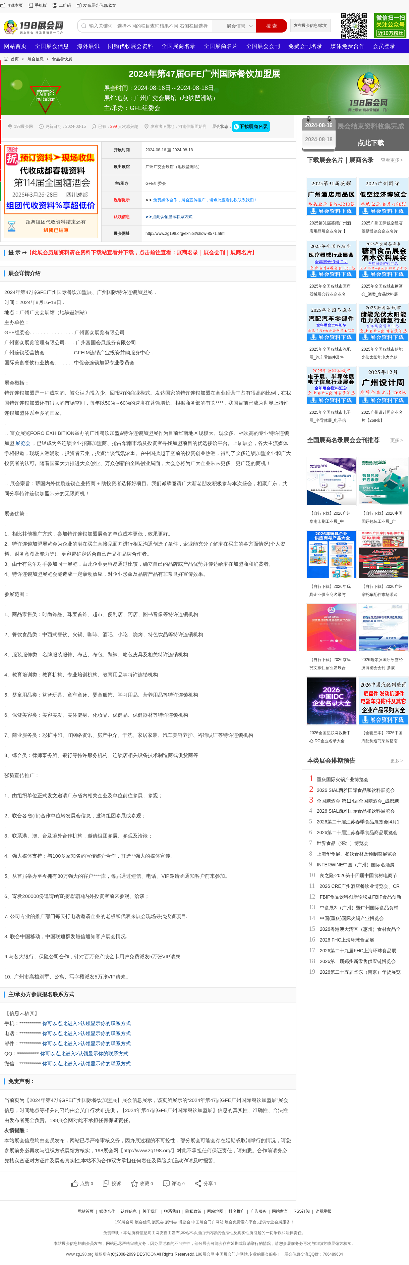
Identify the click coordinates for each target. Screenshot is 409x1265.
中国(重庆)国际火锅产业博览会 (352, 918)
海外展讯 (88, 46)
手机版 (41, 5)
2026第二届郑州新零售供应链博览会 (358, 961)
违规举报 (323, 1211)
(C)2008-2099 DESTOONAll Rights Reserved (151, 1254)
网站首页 (15, 46)
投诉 (116, 1183)
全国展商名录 (179, 46)
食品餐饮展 (62, 59)
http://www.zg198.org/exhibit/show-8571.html (185, 233)
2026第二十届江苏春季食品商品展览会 (357, 832)
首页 (15, 59)
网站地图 (215, 1211)
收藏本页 (15, 5)
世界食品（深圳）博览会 (342, 843)
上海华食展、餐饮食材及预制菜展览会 (357, 854)
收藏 (146, 1183)
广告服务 (258, 1211)
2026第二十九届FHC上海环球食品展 (358, 950)
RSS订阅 (302, 1211)
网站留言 (280, 1211)
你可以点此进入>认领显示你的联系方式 (86, 1023)
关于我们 (150, 1211)
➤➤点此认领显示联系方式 (168, 216)
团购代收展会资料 (131, 46)
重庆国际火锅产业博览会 (342, 779)
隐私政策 (193, 1211)
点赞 (86, 1183)
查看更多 (392, 160)
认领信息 (129, 1211)
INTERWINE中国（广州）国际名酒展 (356, 864)
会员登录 (384, 46)
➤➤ (201, 200)
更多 (397, 440)
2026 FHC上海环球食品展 (347, 940)
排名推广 (237, 1211)
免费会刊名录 (305, 46)
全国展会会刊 (263, 46)
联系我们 (172, 1211)
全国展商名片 (221, 46)
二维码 (65, 5)
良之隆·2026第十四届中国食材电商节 (358, 875)
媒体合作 (107, 1211)
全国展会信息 (52, 46)
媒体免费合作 (348, 46)
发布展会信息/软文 (99, 5)
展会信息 (35, 59)
